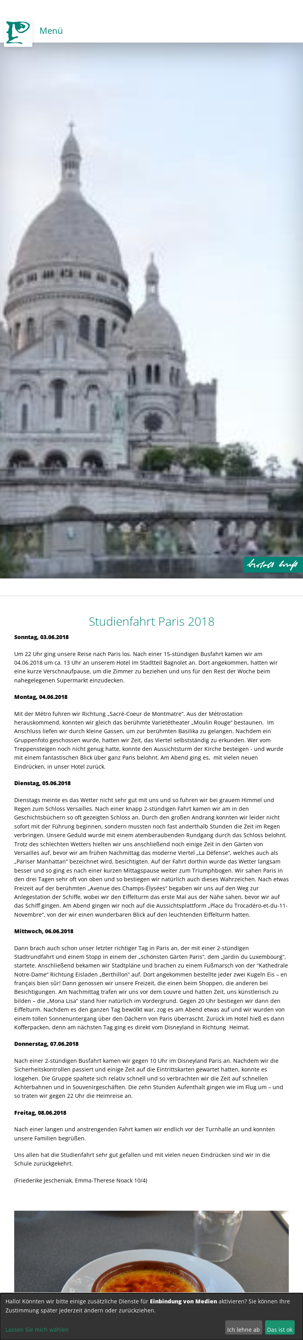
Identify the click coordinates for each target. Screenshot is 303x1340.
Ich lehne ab (243, 1329)
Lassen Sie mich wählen (37, 1329)
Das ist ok (279, 1329)
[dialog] (151, 1316)
